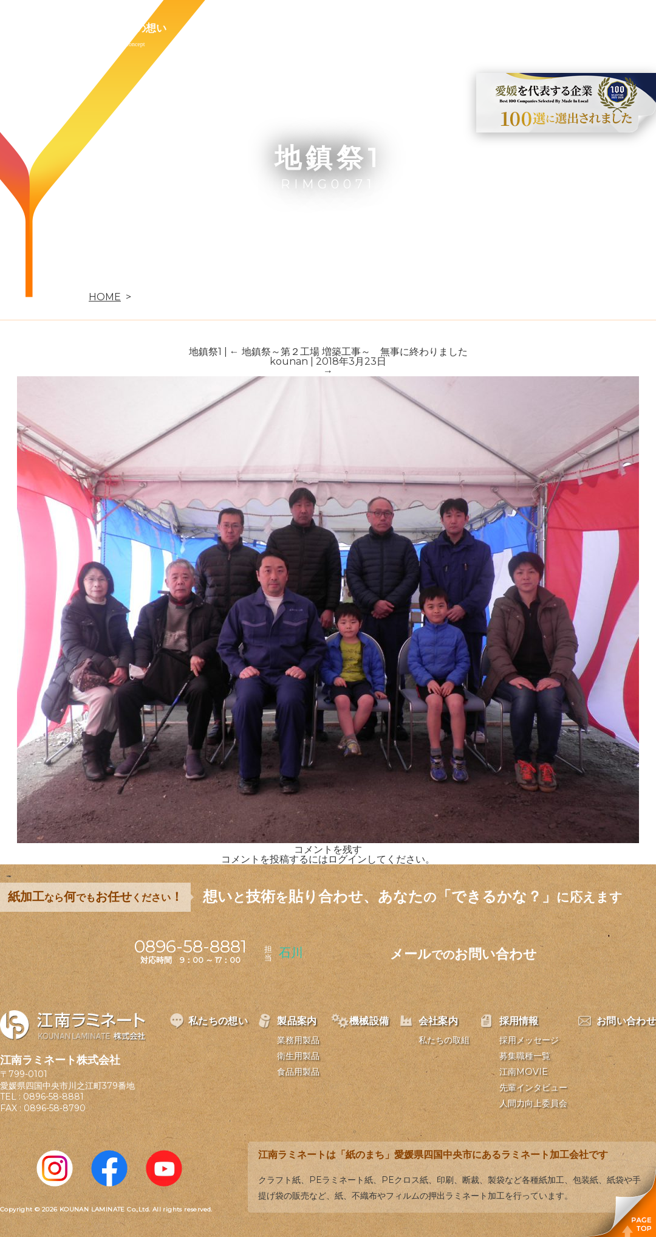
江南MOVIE (523, 1071)
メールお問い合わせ (463, 954)
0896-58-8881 (53, 1096)
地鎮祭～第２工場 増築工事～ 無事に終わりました (349, 351)
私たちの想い (135, 28)
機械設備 (286, 28)
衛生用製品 (298, 1055)
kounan (289, 361)
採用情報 (427, 28)
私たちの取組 (444, 1040)
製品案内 (216, 28)
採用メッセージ (529, 1040)
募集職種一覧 (524, 1055)
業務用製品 (298, 1040)
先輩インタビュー (533, 1087)
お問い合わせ (508, 28)
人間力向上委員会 (533, 1103)
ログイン (347, 859)
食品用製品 (298, 1071)
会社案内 (357, 28)
